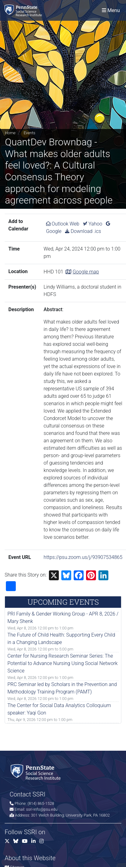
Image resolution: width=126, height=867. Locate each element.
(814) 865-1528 (41, 803)
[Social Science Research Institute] (24, 10)
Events (29, 133)
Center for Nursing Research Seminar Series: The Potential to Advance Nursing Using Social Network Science (62, 663)
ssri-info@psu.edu (41, 809)
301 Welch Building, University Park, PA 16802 (70, 815)
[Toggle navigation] (111, 10)
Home (10, 133)
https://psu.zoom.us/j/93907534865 (83, 557)
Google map (85, 272)
